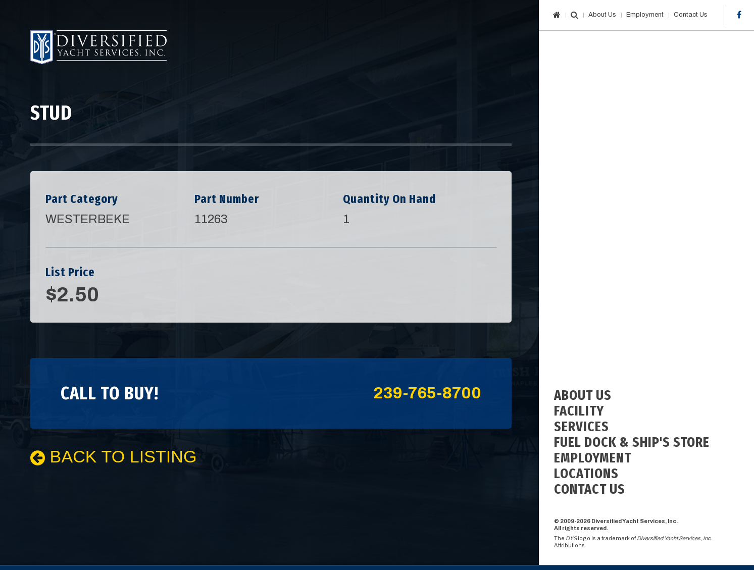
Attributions (569, 545)
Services (581, 426)
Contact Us (691, 14)
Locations (586, 473)
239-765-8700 (427, 393)
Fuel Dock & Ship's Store (632, 442)
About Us (602, 14)
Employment (645, 14)
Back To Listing (113, 456)
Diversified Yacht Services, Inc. (98, 47)
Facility (579, 411)
